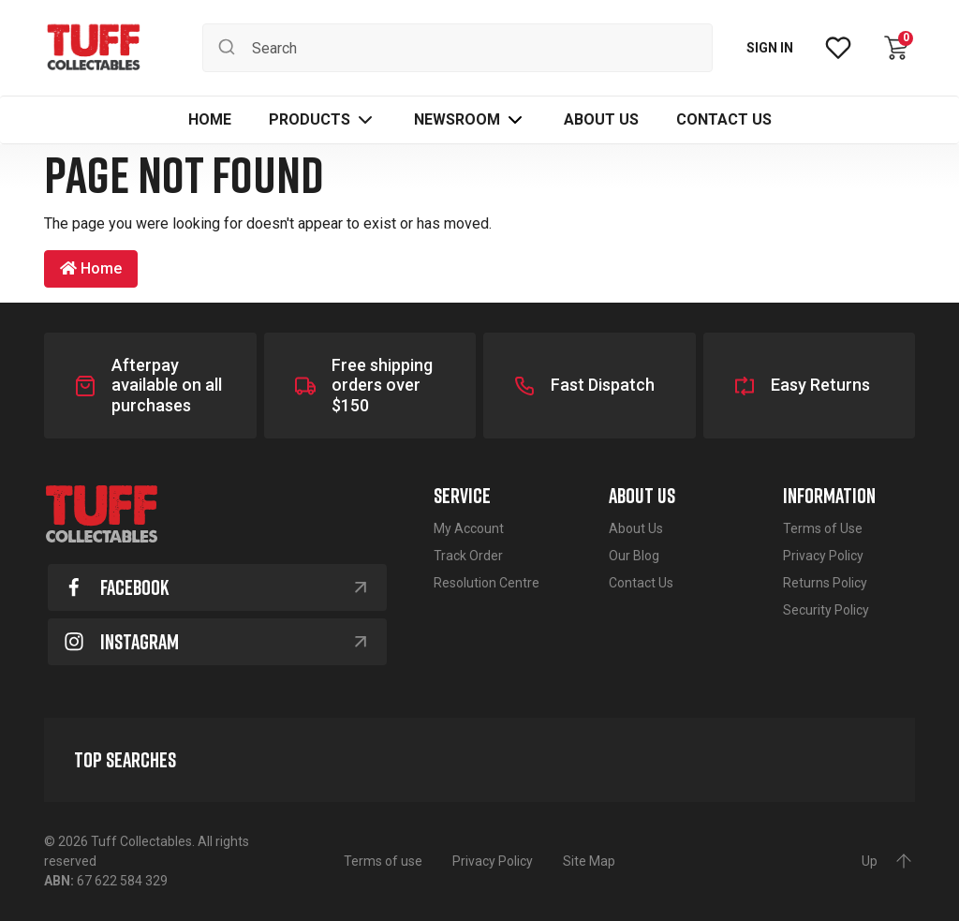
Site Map (589, 861)
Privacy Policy (823, 555)
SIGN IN (769, 47)
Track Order (468, 555)
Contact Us (641, 582)
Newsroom (457, 119)
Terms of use (383, 861)
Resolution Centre (486, 582)
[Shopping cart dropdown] (896, 48)
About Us (636, 528)
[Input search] (457, 47)
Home (91, 268)
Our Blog (634, 555)
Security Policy (826, 609)
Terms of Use (823, 528)
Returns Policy (825, 582)
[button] (322, 120)
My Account (469, 528)
